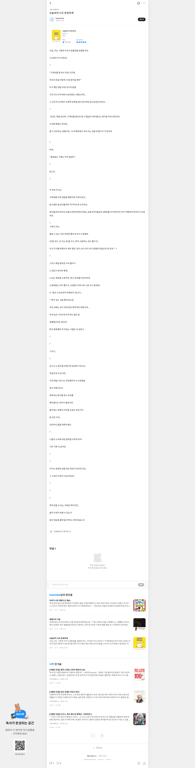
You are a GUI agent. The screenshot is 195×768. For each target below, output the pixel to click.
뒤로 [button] (50, 3)
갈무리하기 (138, 763)
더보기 (144, 3)
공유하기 (144, 763)
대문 (138, 3)
